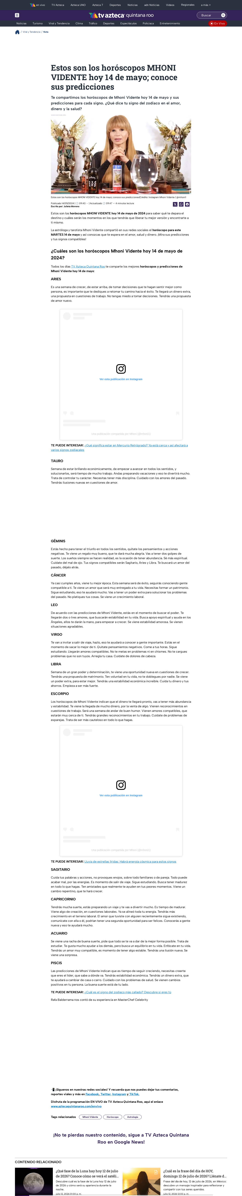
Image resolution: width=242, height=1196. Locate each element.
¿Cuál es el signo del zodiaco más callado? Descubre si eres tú (127, 992)
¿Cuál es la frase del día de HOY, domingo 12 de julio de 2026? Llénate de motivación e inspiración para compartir (194, 1174)
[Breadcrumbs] (19, 32)
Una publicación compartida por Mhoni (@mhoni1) (121, 433)
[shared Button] (181, 204)
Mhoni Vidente (90, 1117)
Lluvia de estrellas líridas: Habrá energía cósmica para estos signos (130, 861)
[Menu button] (30, 15)
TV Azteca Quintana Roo (88, 266)
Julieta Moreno (71, 206)
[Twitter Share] (175, 204)
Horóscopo (113, 1117)
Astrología (132, 1117)
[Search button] (223, 15)
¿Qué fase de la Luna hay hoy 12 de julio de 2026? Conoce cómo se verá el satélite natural (87, 1174)
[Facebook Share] (187, 204)
